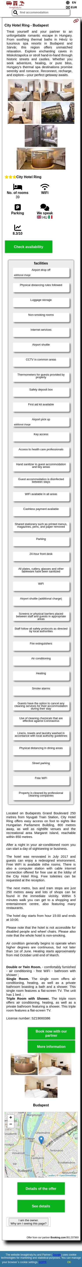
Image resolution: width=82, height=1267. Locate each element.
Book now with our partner (51, 1033)
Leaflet (51, 1175)
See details (41, 1206)
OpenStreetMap (67, 1175)
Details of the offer (41, 1189)
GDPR (43, 1262)
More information (51, 1047)
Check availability (28, 247)
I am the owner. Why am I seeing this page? (28, 1222)
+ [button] (10, 1118)
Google (56, 1254)
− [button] (10, 1124)
